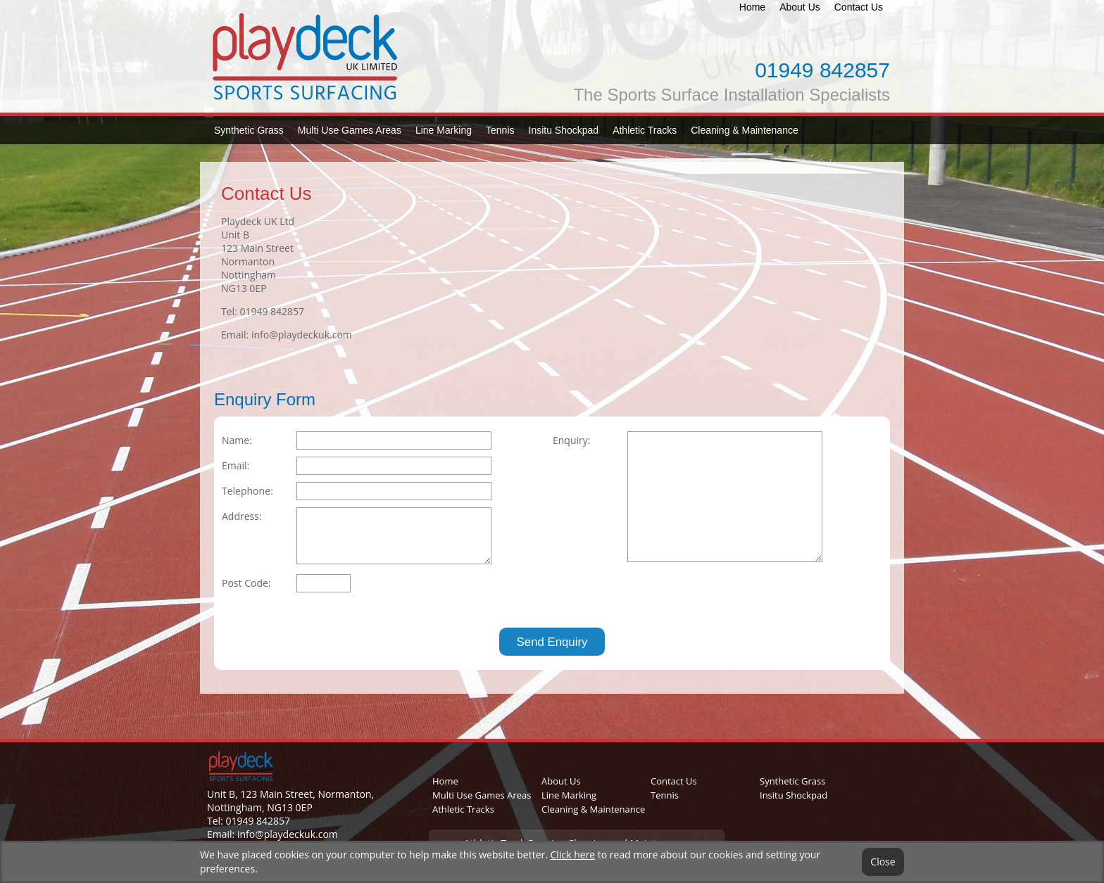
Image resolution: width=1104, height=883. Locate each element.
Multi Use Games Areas (349, 130)
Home (752, 7)
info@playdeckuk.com (301, 334)
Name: (237, 440)
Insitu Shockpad (564, 130)
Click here (573, 854)
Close (882, 861)
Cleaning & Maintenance (744, 130)
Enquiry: (571, 440)
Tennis (500, 130)
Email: (235, 465)
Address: (242, 516)
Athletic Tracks (645, 130)
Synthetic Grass (249, 130)
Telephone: (247, 490)
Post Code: (246, 583)
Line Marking (443, 130)
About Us (799, 7)
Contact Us (858, 7)
